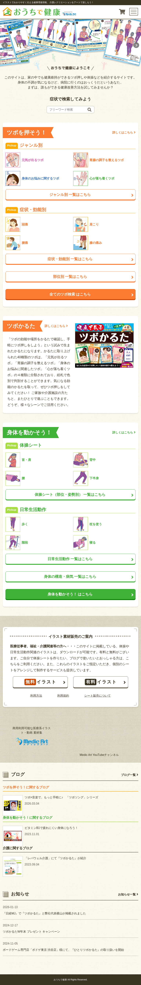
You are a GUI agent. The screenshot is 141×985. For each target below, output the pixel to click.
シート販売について (97, 695)
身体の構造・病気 (88, 576)
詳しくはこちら (123, 132)
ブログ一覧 (129, 774)
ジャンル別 (91, 194)
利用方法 (36, 695)
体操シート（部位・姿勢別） (84, 494)
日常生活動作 (90, 559)
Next (136, 45)
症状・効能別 (90, 259)
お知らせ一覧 (128, 894)
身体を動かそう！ (90, 594)
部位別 (93, 276)
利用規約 (63, 695)
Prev (5, 45)
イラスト (45, 682)
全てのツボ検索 (91, 294)
